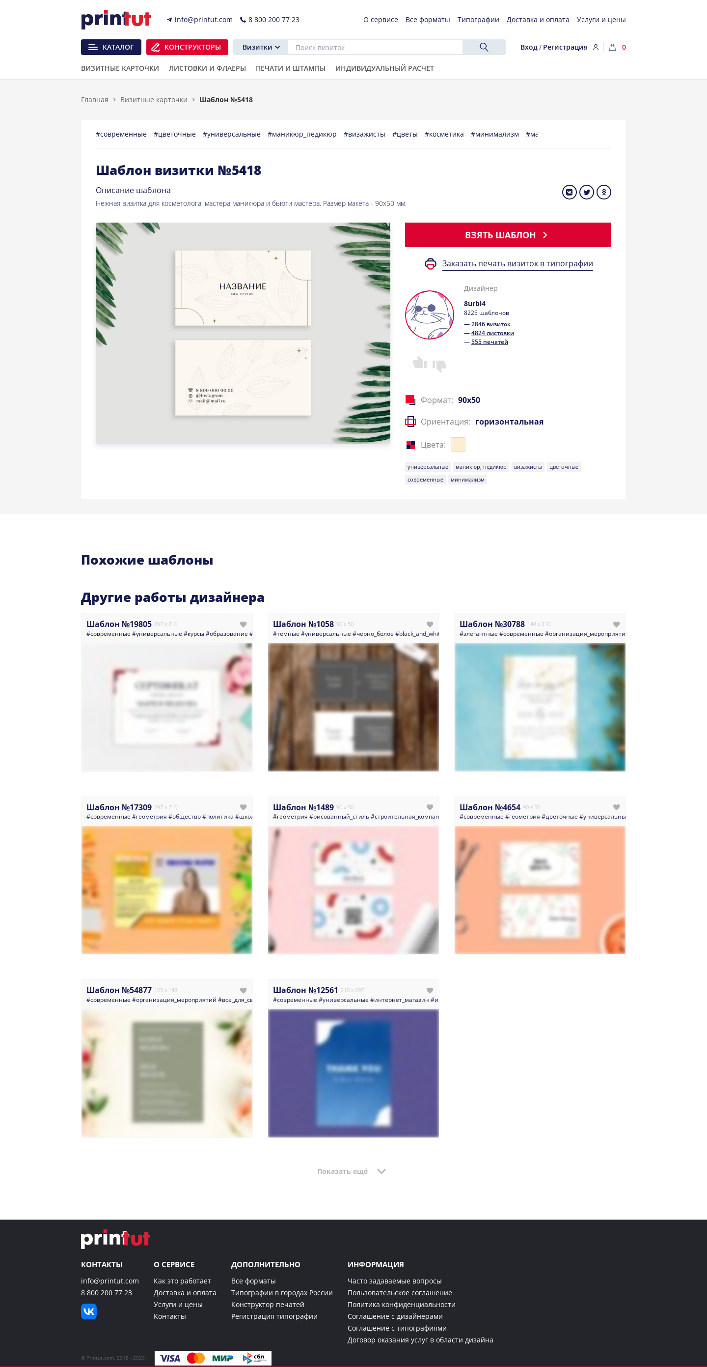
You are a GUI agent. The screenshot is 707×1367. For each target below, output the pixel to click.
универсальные (428, 466)
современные (425, 479)
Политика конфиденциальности (402, 1304)
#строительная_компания (409, 816)
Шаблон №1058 (303, 624)
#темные (286, 633)
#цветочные (176, 134)
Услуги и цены (178, 1304)
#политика (218, 816)
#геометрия (149, 816)
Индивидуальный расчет (384, 69)
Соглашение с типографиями (397, 1328)
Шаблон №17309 (119, 807)
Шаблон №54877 (119, 990)
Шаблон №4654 (490, 807)
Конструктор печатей (267, 1304)
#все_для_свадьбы (245, 1000)
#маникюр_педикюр (303, 134)
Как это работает (182, 1280)
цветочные (563, 466)
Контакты (170, 1316)
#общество (184, 816)
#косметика (445, 134)
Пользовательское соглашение (400, 1292)
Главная (95, 99)
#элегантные (479, 633)
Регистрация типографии (274, 1316)
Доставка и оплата (185, 1292)
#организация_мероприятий (587, 633)
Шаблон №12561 (305, 990)
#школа (246, 816)
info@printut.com (110, 1280)
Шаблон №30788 (492, 624)
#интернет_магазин (399, 1000)
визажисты (528, 466)
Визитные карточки (154, 99)
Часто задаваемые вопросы (395, 1280)
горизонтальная (509, 421)
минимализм (468, 479)
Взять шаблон (508, 234)
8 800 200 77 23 (106, 1292)
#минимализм (496, 134)
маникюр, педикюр (481, 466)
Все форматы (253, 1280)
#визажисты (365, 134)
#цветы (406, 134)
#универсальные (233, 134)
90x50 (469, 400)
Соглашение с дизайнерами (395, 1316)
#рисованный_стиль (339, 816)
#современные (122, 134)
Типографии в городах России (282, 1292)
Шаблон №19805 (119, 624)
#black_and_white (419, 633)
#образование (227, 633)
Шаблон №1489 (303, 807)
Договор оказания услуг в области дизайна (420, 1339)
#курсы (194, 633)
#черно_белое (373, 633)
